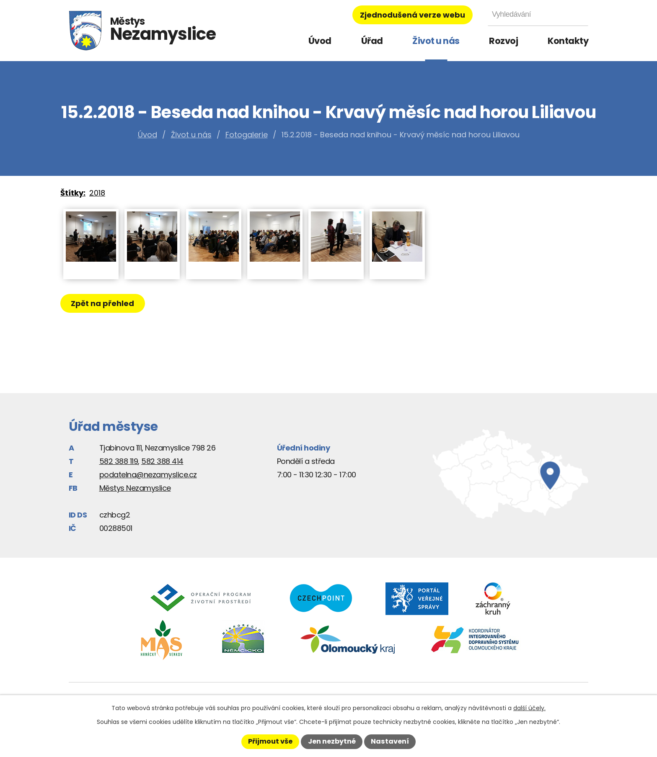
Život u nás (436, 41)
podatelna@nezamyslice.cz (148, 474)
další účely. (529, 708)
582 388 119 (118, 461)
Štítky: (72, 193)
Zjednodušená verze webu (412, 15)
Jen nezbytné (332, 741)
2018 (97, 193)
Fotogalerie (246, 134)
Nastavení (390, 741)
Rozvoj (503, 41)
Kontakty (568, 41)
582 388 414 (162, 461)
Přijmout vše (270, 741)
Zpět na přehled (103, 303)
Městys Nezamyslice (135, 488)
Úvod (319, 41)
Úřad (372, 41)
